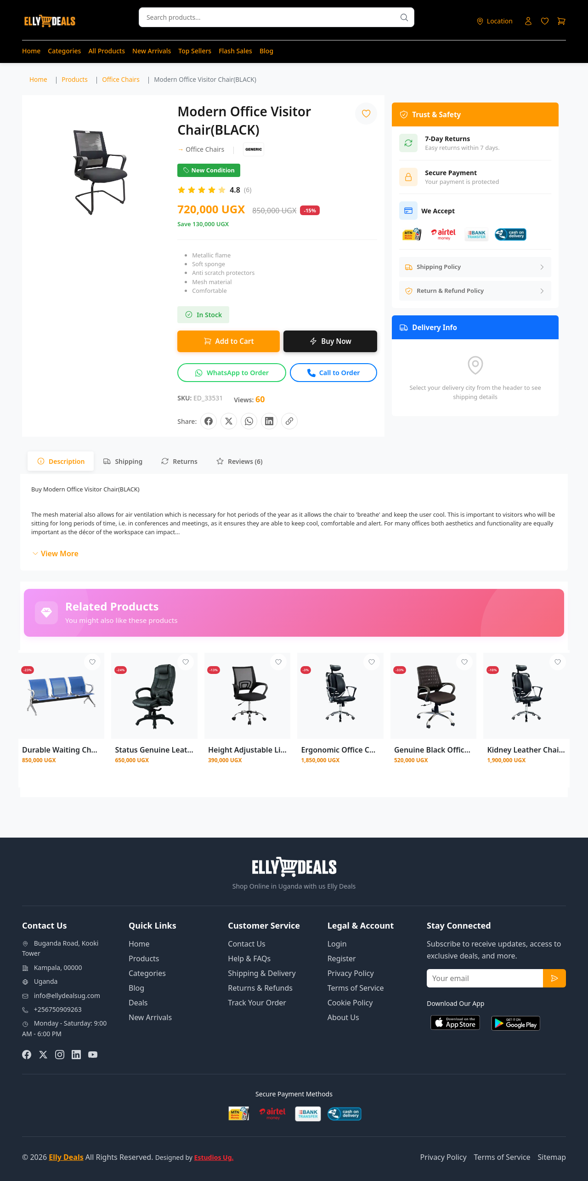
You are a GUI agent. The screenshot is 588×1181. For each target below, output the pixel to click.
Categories (64, 50)
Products (144, 958)
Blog (266, 50)
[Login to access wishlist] (544, 21)
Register (342, 958)
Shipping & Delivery (261, 973)
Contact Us (246, 944)
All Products (106, 50)
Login (337, 944)
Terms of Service (356, 988)
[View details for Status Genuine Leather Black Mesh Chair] (154, 696)
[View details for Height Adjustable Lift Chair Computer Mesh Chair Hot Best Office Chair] (247, 696)
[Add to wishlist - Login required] (92, 662)
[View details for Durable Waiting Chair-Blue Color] (61, 696)
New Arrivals (151, 50)
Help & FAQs (249, 958)
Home (31, 50)
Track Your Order (257, 1003)
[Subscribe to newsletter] (554, 978)
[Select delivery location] (494, 20)
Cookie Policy (350, 1003)
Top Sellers (194, 50)
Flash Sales (235, 50)
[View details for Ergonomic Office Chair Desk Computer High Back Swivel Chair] (340, 696)
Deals (138, 1003)
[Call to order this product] (333, 372)
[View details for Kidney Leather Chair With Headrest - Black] (526, 696)
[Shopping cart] (561, 21)
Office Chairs (200, 149)
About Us (343, 1017)
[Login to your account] (528, 21)
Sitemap (552, 1157)
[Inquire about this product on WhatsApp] (231, 372)
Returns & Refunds (260, 988)
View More (55, 553)
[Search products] (404, 17)
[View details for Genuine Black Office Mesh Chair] (433, 696)
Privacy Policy (351, 973)
